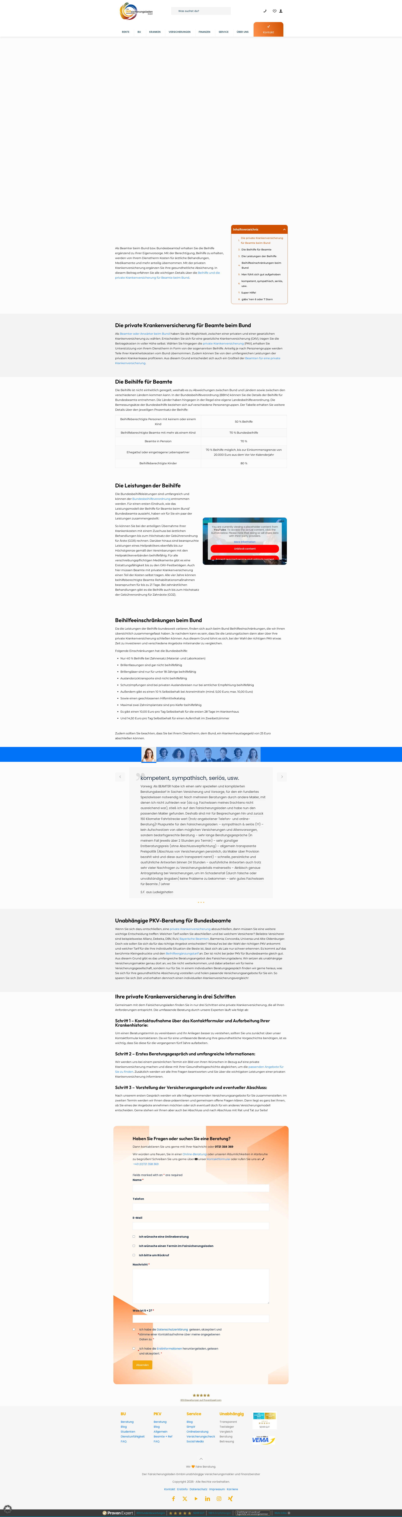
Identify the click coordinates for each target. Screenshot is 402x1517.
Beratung (127, 1422)
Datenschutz (198, 1489)
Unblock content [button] (245, 548)
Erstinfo (182, 1489)
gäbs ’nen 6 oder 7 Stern (257, 299)
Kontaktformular (218, 1159)
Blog (124, 1427)
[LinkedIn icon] (207, 1499)
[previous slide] (120, 776)
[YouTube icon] (196, 1499)
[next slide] (282, 776)
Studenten (128, 1432)
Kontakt (169, 1489)
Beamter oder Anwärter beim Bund (145, 333)
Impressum (217, 1489)
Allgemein (160, 1432)
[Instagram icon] (219, 1499)
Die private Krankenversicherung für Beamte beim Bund (262, 240)
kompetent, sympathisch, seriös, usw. (262, 284)
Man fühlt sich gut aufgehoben (261, 274)
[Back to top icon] (201, 1459)
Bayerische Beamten (194, 938)
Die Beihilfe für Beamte (256, 249)
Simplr (191, 1427)
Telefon (138, 1199)
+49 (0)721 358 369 (146, 1164)
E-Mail (137, 1218)
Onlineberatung (197, 1432)
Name (138, 1180)
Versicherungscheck (201, 1437)
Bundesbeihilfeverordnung (151, 499)
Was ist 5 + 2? (143, 1311)
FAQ (124, 1441)
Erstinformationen (169, 1349)
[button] (284, 229)
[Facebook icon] (173, 1499)
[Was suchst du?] (201, 11)
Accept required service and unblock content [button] (245, 559)
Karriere (232, 1489)
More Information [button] (244, 542)
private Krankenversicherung (223, 343)
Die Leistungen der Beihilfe (259, 256)
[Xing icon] (230, 1499)
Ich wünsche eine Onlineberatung (164, 1237)
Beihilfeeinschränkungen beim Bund (261, 265)
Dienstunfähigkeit (133, 1437)
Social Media (195, 1441)
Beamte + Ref (163, 1437)
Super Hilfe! (248, 292)
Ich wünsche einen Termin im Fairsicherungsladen (176, 1246)
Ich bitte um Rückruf (154, 1255)
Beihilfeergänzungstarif (182, 953)
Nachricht (141, 1265)
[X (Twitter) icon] (185, 1499)
